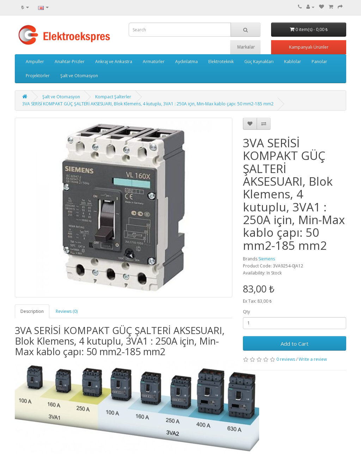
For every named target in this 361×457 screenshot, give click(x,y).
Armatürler (154, 61)
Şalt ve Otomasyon (79, 76)
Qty (246, 312)
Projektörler (38, 76)
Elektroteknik (221, 61)
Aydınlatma (186, 61)
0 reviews (285, 359)
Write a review (313, 359)
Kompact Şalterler (113, 97)
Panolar (319, 61)
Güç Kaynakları (259, 61)
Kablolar (292, 61)
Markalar (246, 47)
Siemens (266, 259)
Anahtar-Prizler (70, 61)
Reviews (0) (67, 311)
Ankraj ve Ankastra (113, 61)
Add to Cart (294, 343)
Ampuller (35, 61)
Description (32, 311)
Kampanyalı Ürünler (309, 47)
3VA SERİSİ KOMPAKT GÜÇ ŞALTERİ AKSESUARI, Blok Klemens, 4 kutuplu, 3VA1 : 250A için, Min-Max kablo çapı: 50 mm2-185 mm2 (148, 104)
